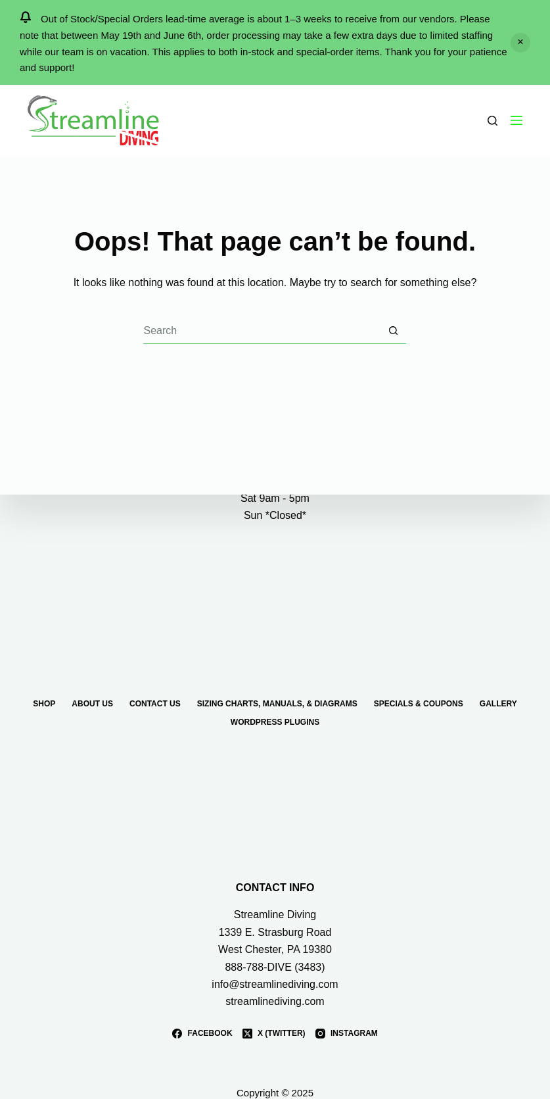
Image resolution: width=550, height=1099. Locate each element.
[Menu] (516, 120)
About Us (92, 703)
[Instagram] (346, 1033)
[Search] (492, 121)
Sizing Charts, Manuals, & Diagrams (277, 703)
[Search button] (393, 331)
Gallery (498, 703)
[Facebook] (202, 1033)
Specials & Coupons (418, 703)
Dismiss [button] (520, 43)
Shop (44, 703)
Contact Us (155, 703)
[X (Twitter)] (274, 1033)
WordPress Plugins (275, 722)
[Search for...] (261, 331)
